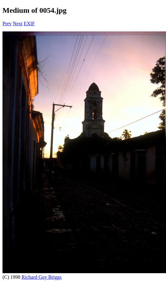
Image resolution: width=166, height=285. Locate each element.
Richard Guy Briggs (41, 277)
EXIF (29, 23)
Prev (7, 23)
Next (17, 23)
